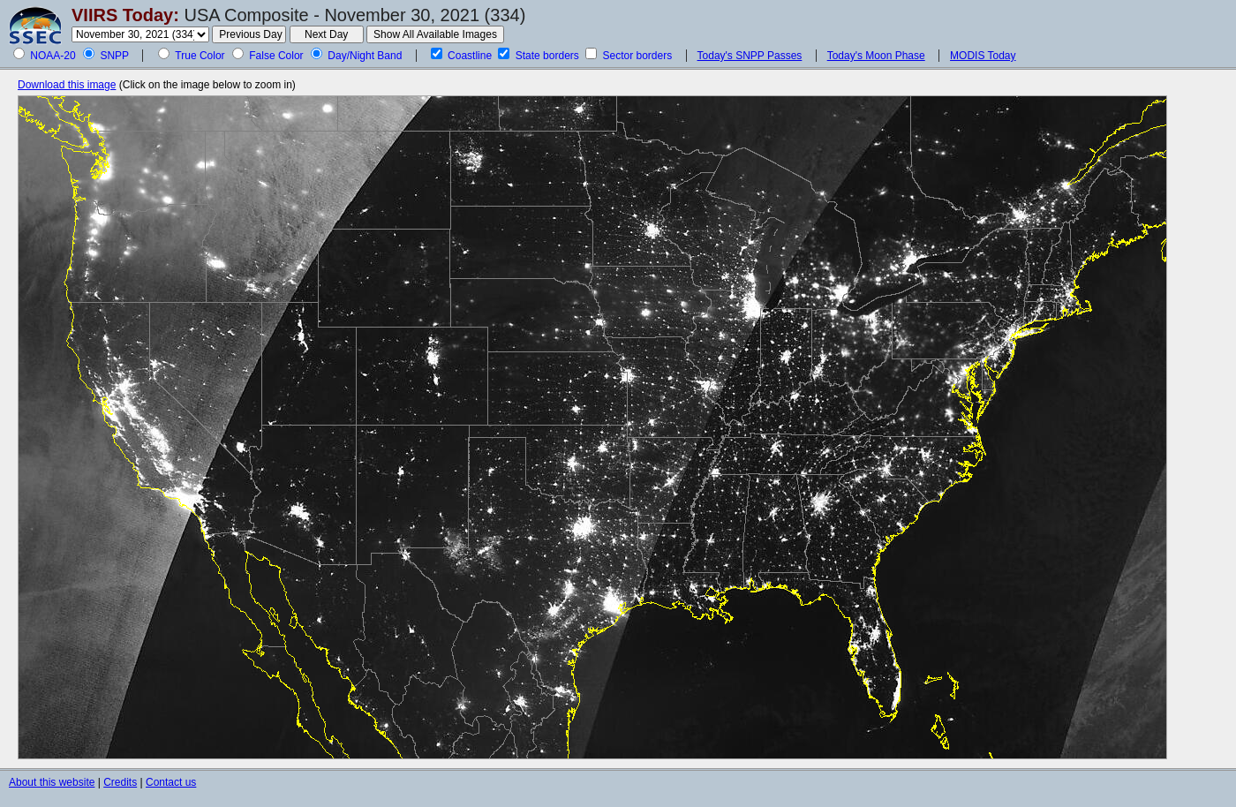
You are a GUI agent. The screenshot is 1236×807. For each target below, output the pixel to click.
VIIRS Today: (125, 15)
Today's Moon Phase (876, 55)
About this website (51, 782)
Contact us (171, 782)
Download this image (67, 85)
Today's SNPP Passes (750, 55)
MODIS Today (982, 55)
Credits (120, 782)
